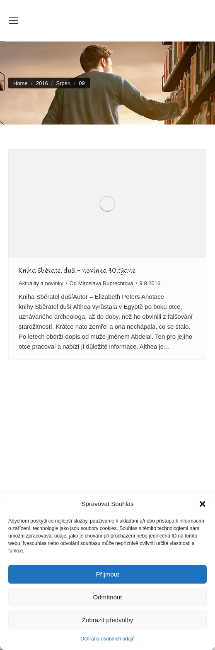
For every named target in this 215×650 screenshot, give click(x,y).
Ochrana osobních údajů (107, 639)
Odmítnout (107, 597)
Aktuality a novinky (41, 283)
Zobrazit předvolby (107, 619)
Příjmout (107, 574)
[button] (202, 504)
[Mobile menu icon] (13, 21)
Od (101, 283)
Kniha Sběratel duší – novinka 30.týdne (77, 270)
